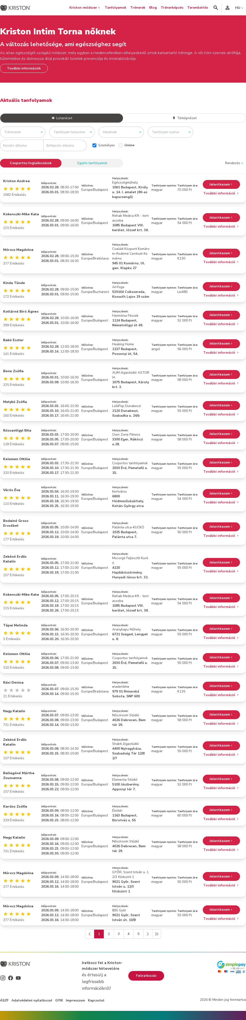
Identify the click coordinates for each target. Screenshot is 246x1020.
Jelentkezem (221, 184)
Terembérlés (197, 7)
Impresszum (75, 1000)
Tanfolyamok (115, 7)
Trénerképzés (172, 7)
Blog (153, 7)
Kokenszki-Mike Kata (21, 214)
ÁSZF (4, 1000)
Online (127, 145)
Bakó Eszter (13, 340)
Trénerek (137, 7)
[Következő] (147, 934)
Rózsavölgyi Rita (17, 430)
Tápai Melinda (15, 625)
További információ (221, 193)
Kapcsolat (96, 1000)
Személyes (103, 145)
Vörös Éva (11, 490)
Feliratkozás (146, 975)
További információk (24, 68)
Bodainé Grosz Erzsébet (15, 523)
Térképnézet (184, 118)
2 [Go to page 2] (109, 934)
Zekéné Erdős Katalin (15, 559)
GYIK (59, 1000)
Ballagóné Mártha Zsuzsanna (18, 775)
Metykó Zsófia (15, 402)
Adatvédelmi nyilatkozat (32, 1000)
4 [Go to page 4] (128, 934)
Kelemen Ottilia (16, 459)
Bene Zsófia (13, 371)
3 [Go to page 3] (119, 934)
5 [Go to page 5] (138, 934)
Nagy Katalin (14, 711)
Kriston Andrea (16, 181)
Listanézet (61, 118)
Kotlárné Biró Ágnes (21, 311)
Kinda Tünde (14, 283)
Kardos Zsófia (15, 806)
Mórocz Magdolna (18, 249)
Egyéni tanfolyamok (92, 163)
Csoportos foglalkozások (31, 163)
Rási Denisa (13, 682)
